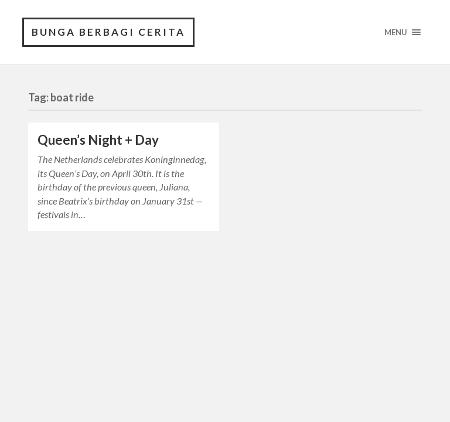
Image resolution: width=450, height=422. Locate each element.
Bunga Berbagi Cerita (108, 32)
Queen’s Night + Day (98, 140)
